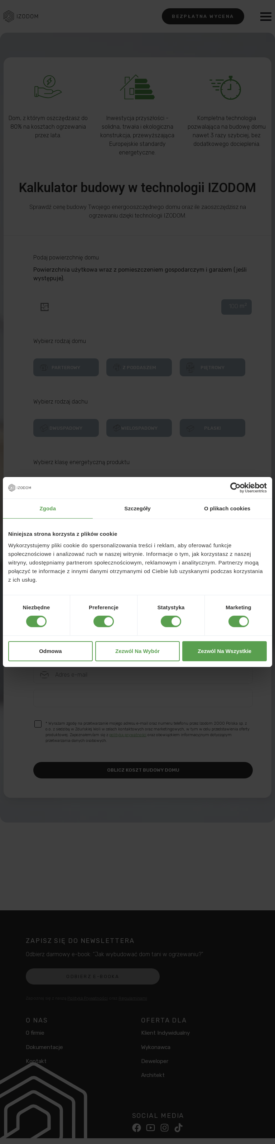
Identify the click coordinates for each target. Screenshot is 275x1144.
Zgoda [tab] (48, 508)
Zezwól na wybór (137, 651)
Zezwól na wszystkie (224, 651)
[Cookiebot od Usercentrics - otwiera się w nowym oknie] (235, 487)
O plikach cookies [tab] (227, 508)
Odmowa (50, 651)
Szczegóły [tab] (137, 508)
